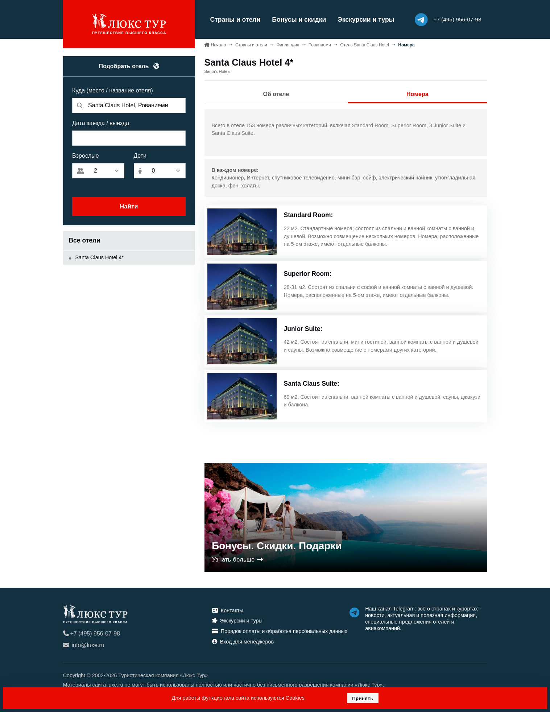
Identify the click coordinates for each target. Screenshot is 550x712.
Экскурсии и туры (366, 19)
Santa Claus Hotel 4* (96, 257)
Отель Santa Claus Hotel (364, 44)
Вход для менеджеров (243, 642)
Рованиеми (320, 44)
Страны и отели (235, 19)
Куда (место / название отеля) (112, 90)
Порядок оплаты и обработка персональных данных (279, 631)
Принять (362, 698)
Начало (218, 44)
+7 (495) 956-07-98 (91, 633)
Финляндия (287, 44)
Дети (140, 156)
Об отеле (276, 94)
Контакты (227, 610)
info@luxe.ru (83, 645)
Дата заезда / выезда (100, 123)
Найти (129, 206)
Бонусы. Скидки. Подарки (277, 545)
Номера (417, 94)
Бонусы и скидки (299, 19)
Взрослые (85, 156)
